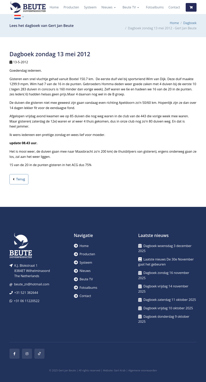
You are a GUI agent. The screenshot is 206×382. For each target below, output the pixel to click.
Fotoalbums (155, 7)
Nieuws (106, 7)
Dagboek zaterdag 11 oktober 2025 (167, 299)
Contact (174, 7)
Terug (19, 179)
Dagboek (190, 23)
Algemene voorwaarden (142, 370)
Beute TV (129, 7)
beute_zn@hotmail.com (31, 284)
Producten (71, 7)
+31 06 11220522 (26, 301)
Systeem (90, 7)
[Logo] (27, 7)
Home (54, 7)
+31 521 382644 (26, 292)
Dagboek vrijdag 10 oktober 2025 (165, 308)
